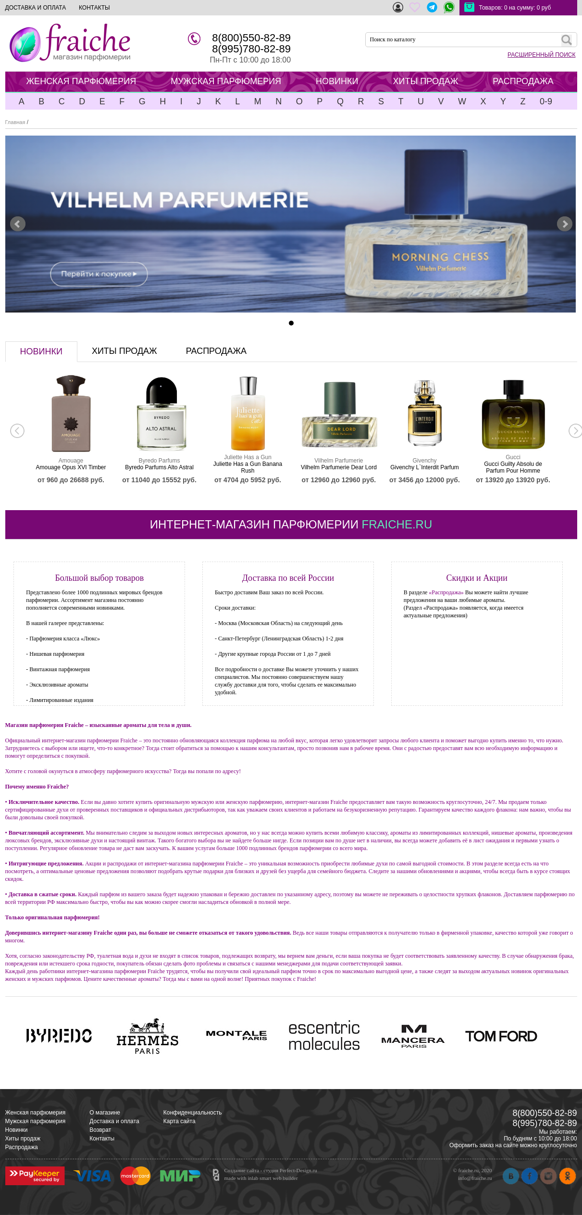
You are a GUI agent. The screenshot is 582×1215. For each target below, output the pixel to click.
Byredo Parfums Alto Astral (159, 467)
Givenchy (424, 460)
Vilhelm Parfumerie (338, 460)
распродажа (216, 351)
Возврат (100, 1130)
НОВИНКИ (337, 81)
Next (564, 224)
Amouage (71, 460)
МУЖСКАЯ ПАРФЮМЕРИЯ (226, 81)
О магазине (104, 1112)
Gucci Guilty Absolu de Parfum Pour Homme (513, 467)
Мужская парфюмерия (35, 1121)
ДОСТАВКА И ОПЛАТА (35, 7)
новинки (41, 351)
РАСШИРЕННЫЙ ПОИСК (541, 54)
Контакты (101, 1138)
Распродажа (21, 1147)
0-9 (546, 101)
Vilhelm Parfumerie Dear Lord (339, 467)
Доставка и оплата (114, 1121)
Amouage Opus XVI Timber (71, 467)
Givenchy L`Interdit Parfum (424, 467)
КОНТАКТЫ (94, 7)
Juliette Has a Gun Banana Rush (247, 467)
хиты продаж (124, 351)
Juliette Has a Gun (248, 457)
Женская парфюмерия (35, 1112)
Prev (17, 224)
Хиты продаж (22, 1138)
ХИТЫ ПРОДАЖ (425, 81)
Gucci (513, 457)
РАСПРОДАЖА (523, 81)
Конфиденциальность (192, 1112)
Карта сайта (179, 1121)
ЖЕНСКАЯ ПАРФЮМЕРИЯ (81, 81)
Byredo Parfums (159, 460)
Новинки (16, 1130)
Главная (15, 122)
